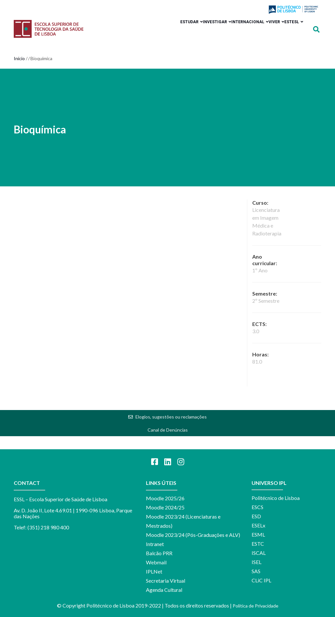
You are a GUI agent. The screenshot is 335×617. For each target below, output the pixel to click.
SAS (256, 571)
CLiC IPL (261, 580)
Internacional (233, 25)
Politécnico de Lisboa (276, 498)
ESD (256, 516)
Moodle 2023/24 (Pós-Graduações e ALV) (193, 535)
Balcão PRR (159, 553)
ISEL (256, 562)
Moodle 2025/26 (165, 498)
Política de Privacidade (255, 605)
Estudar (162, 25)
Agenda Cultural (164, 590)
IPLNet (154, 571)
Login (254, 10)
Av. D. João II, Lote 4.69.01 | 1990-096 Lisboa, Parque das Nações (73, 513)
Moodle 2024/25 (165, 507)
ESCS (257, 507)
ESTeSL (290, 25)
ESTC (258, 543)
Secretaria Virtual (165, 580)
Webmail (156, 562)
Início (19, 58)
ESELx (258, 525)
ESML (258, 534)
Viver (266, 25)
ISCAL (259, 553)
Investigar (194, 25)
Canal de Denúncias (168, 430)
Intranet (155, 544)
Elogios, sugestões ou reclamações (171, 417)
